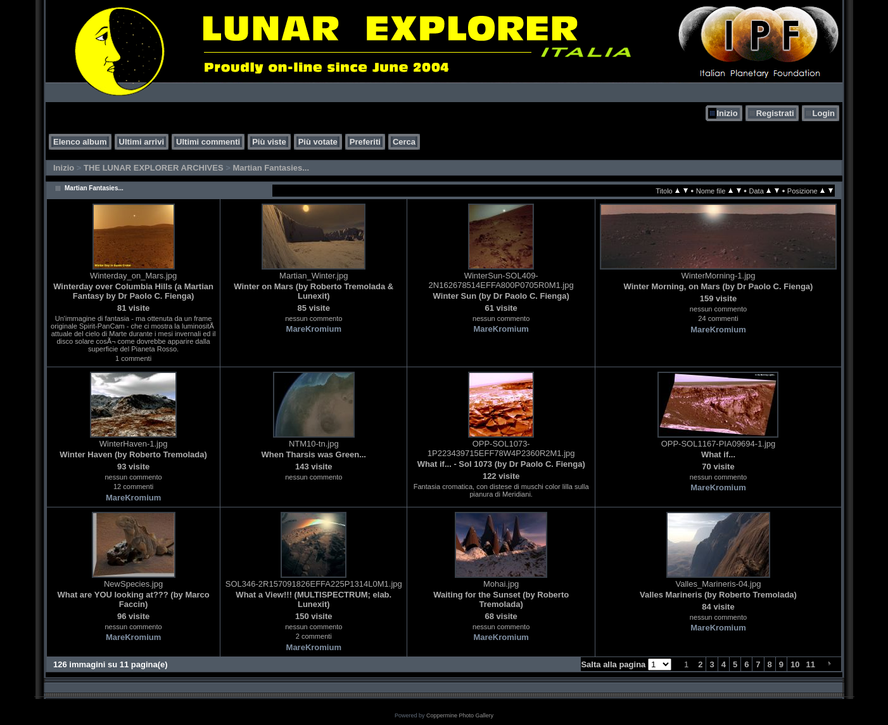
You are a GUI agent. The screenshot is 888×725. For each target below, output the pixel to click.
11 (810, 664)
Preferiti (365, 142)
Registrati (775, 113)
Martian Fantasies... (270, 168)
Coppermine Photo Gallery (459, 715)
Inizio (726, 113)
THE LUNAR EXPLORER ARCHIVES (154, 168)
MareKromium (313, 329)
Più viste (269, 142)
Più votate (318, 142)
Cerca (404, 142)
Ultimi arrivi (142, 142)
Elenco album (80, 142)
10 (794, 664)
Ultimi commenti (208, 142)
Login (824, 113)
